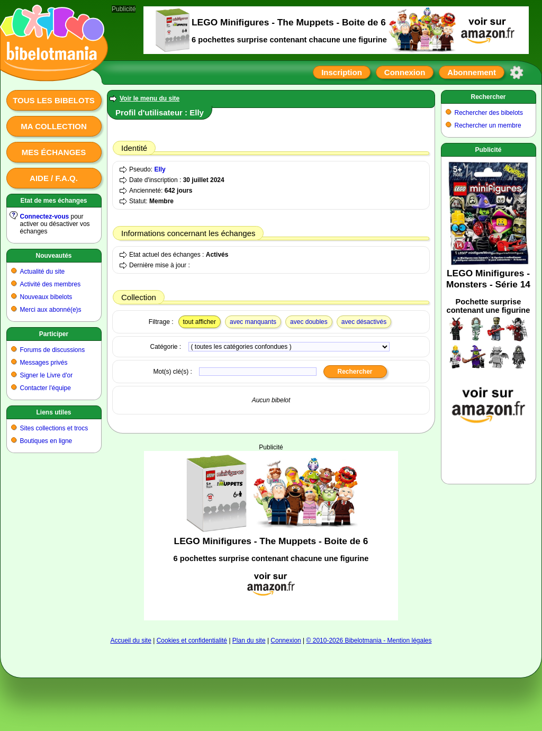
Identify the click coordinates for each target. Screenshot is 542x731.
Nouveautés (53, 255)
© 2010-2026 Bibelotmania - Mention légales (369, 640)
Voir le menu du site (149, 98)
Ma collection (53, 126)
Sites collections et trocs (54, 428)
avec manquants (253, 322)
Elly (159, 169)
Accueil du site (130, 640)
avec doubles (309, 322)
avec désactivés (363, 322)
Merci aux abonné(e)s (51, 309)
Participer (53, 334)
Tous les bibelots (54, 100)
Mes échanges (54, 152)
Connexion (405, 72)
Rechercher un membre (488, 125)
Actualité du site (42, 271)
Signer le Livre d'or (46, 375)
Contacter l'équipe (45, 388)
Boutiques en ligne (46, 441)
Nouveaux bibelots (46, 297)
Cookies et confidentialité (192, 640)
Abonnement (471, 72)
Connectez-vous (44, 216)
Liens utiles (53, 412)
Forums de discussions (52, 350)
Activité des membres (50, 284)
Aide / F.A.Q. (54, 178)
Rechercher (488, 97)
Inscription (341, 72)
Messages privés (44, 362)
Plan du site (249, 640)
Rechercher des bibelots (489, 112)
